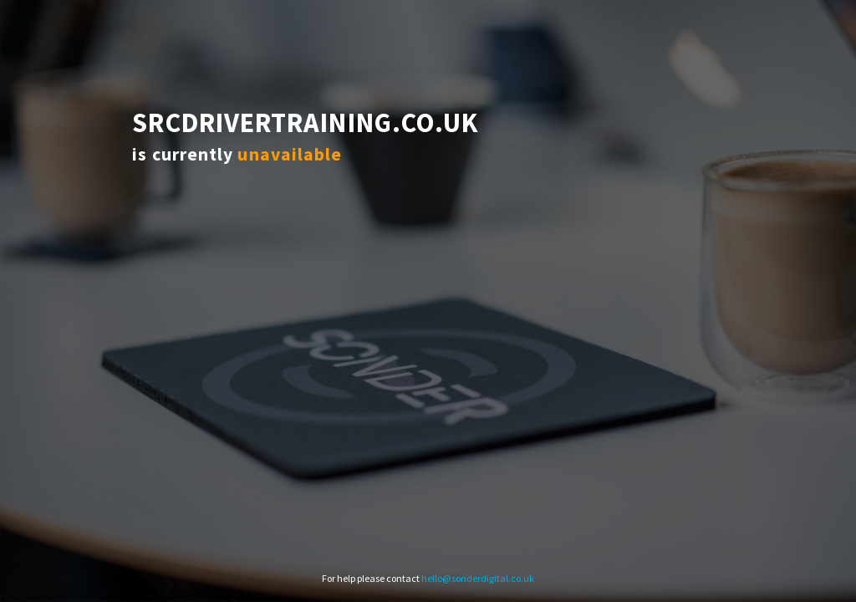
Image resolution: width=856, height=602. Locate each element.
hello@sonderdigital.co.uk (477, 578)
